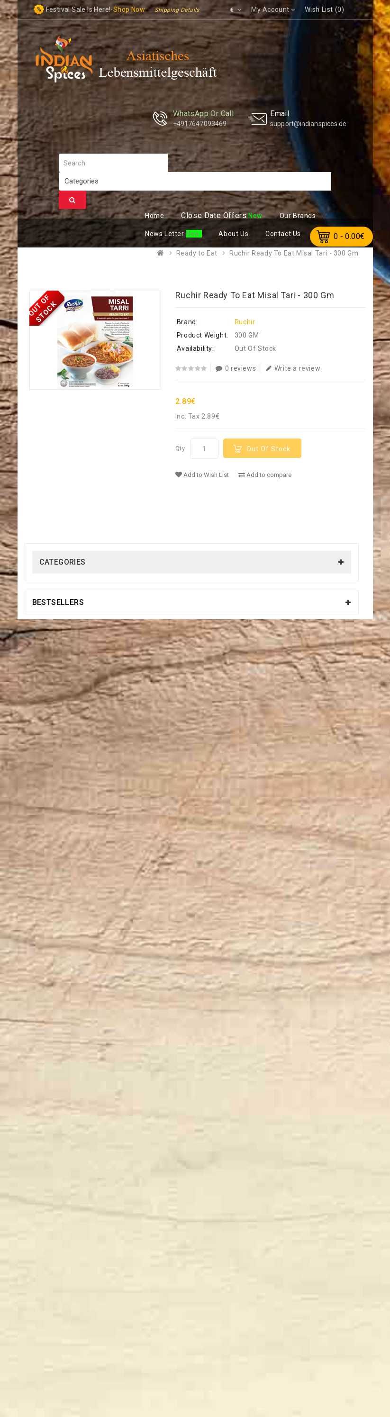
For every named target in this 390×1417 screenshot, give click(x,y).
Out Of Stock (268, 449)
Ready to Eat (197, 253)
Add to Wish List (202, 474)
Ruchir (245, 322)
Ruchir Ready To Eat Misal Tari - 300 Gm (293, 253)
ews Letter (165, 234)
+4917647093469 (200, 124)
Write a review (293, 368)
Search (72, 200)
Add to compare (264, 474)
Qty (180, 448)
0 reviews (236, 368)
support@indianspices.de (308, 124)
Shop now (129, 9)
